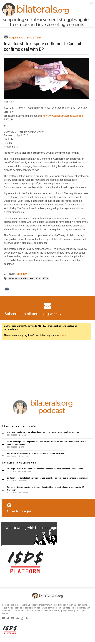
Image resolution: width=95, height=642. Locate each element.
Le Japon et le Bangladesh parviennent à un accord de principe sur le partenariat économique (48, 478)
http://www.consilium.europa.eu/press (62, 115)
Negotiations (16, 37)
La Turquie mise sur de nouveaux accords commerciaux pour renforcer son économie (45, 469)
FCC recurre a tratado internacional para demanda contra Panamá (35, 453)
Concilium (21, 274)
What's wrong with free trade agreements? (38, 528)
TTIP (45, 278)
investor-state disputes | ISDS (24, 278)
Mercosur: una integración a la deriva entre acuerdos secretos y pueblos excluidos (43, 432)
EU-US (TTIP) (34, 37)
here (64, 335)
